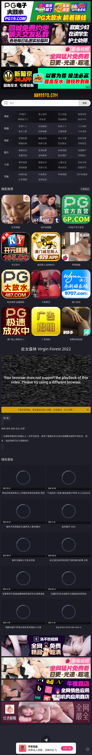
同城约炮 (23, 174)
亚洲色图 (42, 150)
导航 (6, 176)
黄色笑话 (62, 167)
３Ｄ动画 (82, 126)
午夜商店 (42, 174)
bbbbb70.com (46, 95)
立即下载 (67, 748)
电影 (6, 140)
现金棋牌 (62, 119)
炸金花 (42, 119)
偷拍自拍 (42, 138)
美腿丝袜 (23, 155)
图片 (6, 152)
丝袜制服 (42, 131)
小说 (6, 164)
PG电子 (22, 114)
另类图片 (82, 155)
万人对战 (62, 114)
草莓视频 (62, 174)
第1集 (6, 418)
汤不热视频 (82, 174)
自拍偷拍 (42, 126)
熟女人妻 (23, 131)
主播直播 (62, 131)
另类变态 (82, 143)
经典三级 (42, 143)
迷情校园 (23, 167)
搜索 (85, 103)
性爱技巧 (82, 167)
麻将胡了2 (23, 119)
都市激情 (23, 162)
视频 (6, 128)
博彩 (6, 116)
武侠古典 (82, 162)
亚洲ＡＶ (23, 126)
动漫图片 (82, 150)
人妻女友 (62, 162)
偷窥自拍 (23, 150)
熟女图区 (62, 155)
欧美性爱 (82, 138)
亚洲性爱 (23, 138)
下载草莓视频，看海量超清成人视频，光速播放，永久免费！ (53, 410)
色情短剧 (42, 179)
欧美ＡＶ (62, 126)
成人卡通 (62, 138)
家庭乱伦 (42, 162)
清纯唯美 (42, 155)
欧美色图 (62, 150)
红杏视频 (23, 179)
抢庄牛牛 (82, 119)
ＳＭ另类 (82, 131)
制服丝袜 (23, 143)
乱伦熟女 (62, 143)
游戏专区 (82, 114)
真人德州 (42, 114)
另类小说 (42, 167)
